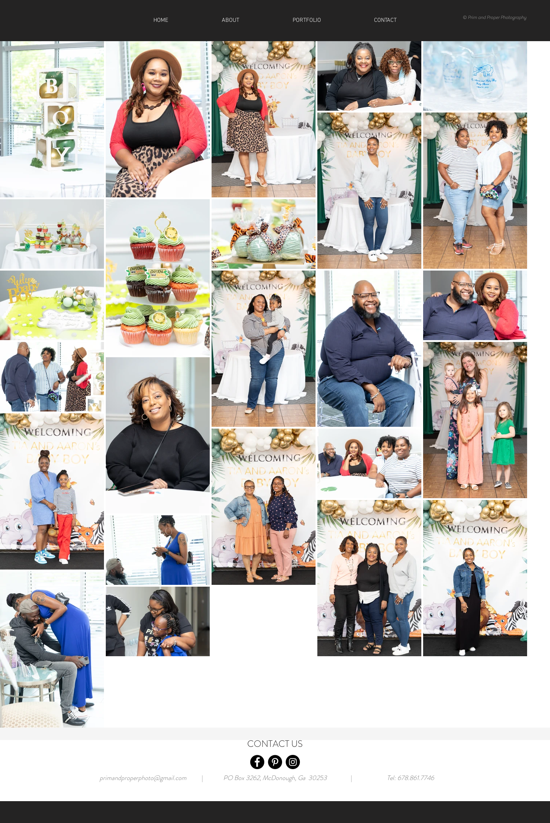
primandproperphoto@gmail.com (143, 778)
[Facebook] (257, 762)
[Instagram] (293, 762)
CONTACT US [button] (275, 744)
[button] (385, 20)
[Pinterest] (275, 762)
